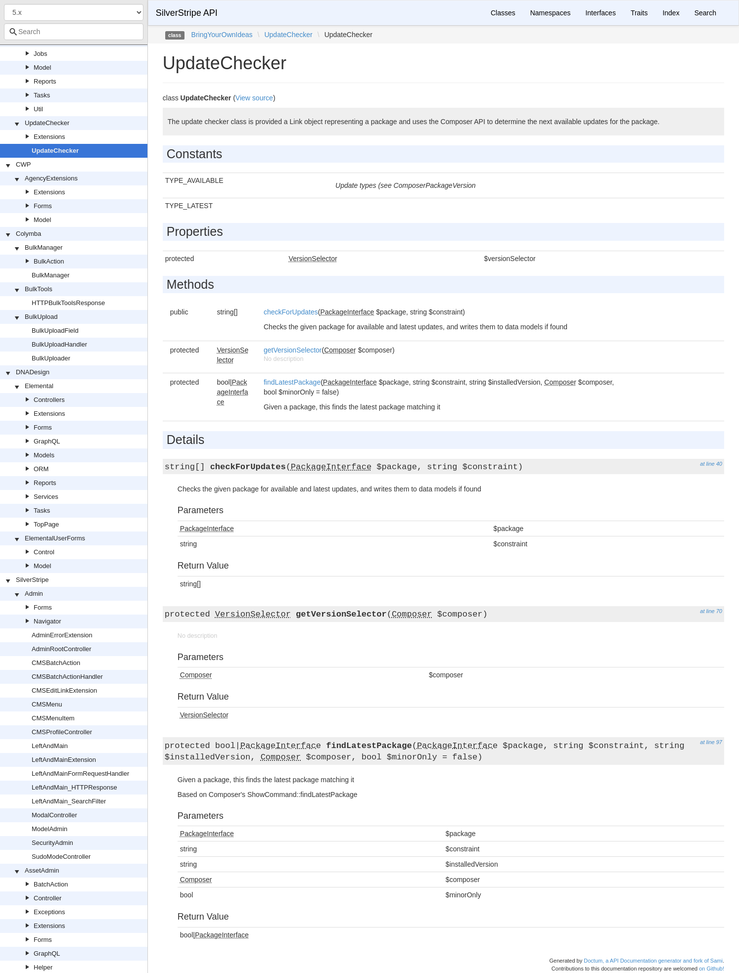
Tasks (42, 95)
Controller (47, 898)
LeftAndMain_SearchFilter (69, 801)
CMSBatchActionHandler (67, 676)
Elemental (39, 386)
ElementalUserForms (55, 538)
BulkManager (44, 247)
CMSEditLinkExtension (64, 690)
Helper (43, 967)
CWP (23, 164)
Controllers (49, 399)
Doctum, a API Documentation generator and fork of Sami (653, 961)
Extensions (49, 136)
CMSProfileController (62, 732)
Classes (503, 13)
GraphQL (47, 441)
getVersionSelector (293, 350)
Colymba (28, 233)
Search (705, 13)
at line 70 (711, 611)
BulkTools (38, 289)
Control (44, 552)
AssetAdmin (42, 870)
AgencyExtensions (51, 178)
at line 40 (711, 464)
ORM (41, 469)
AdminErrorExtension (62, 635)
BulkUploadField (55, 330)
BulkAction (49, 261)
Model (42, 67)
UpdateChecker (47, 123)
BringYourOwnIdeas (222, 35)
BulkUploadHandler (59, 344)
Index (670, 13)
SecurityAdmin (52, 842)
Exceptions (49, 912)
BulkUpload (41, 316)
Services (46, 496)
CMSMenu (47, 704)
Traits (639, 13)
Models (44, 455)
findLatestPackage (292, 382)
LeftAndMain (50, 746)
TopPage (46, 524)
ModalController (54, 815)
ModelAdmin (49, 829)
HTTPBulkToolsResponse (68, 303)
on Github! (711, 969)
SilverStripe (32, 579)
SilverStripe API (187, 13)
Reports (45, 81)
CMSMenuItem (53, 718)
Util (38, 109)
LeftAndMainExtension (64, 759)
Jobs (40, 53)
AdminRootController (62, 649)
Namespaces (550, 13)
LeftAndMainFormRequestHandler (80, 773)
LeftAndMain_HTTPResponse (74, 787)
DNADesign (32, 372)
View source (254, 98)
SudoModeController (61, 856)
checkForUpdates (291, 312)
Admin (34, 593)
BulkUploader (51, 358)
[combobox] (73, 31)
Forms (43, 206)
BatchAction (51, 884)
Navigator (47, 621)
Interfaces (600, 13)
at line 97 (711, 742)
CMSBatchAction (56, 662)
